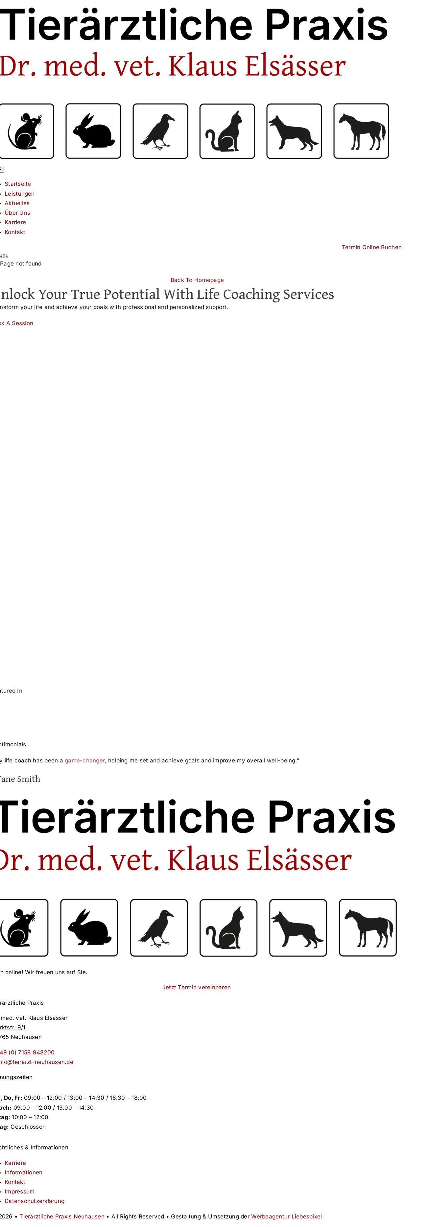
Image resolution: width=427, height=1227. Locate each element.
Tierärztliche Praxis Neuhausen (62, 1216)
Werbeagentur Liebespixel (286, 1216)
